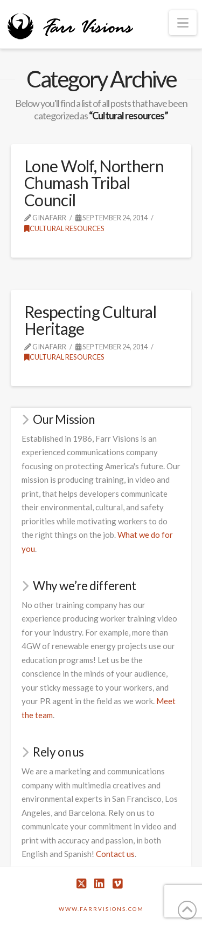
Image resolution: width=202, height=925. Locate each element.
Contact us (115, 854)
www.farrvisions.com (101, 909)
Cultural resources (64, 228)
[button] (183, 22)
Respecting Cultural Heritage (90, 320)
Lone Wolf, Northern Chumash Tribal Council (94, 183)
